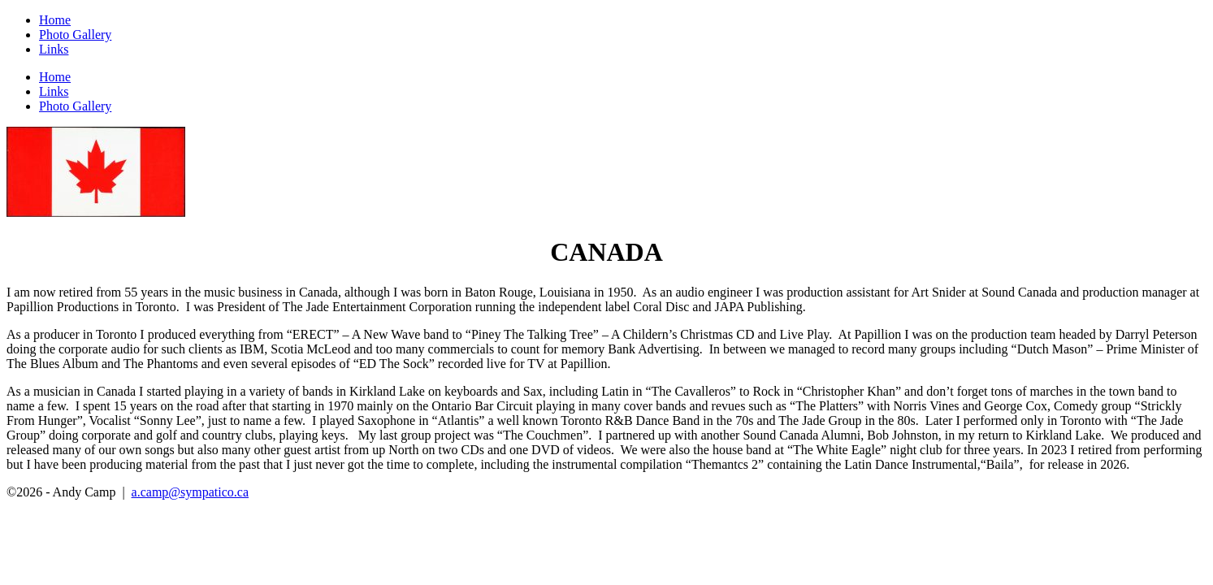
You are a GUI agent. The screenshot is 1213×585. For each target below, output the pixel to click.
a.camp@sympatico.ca (190, 492)
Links (53, 49)
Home (55, 20)
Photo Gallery (75, 34)
